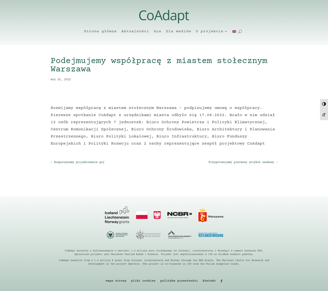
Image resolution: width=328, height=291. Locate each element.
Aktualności (135, 31)
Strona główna (100, 31)
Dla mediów (178, 31)
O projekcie (209, 31)
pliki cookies (143, 281)
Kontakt (209, 281)
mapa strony (116, 281)
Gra (157, 31)
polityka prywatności (179, 281)
